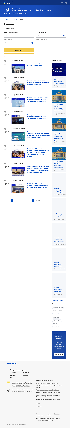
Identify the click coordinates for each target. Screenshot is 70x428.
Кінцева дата (8, 39)
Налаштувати (59, 354)
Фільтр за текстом (41, 39)
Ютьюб (13, 375)
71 (36, 200)
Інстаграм (26, 375)
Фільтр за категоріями (11, 32)
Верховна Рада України (20, 13)
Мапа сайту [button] (12, 364)
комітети (55, 323)
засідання (56, 317)
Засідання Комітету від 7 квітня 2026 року (58, 264)
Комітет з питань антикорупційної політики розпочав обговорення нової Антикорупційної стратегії (38, 82)
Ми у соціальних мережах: (18, 370)
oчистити (19, 55)
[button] (19, 35)
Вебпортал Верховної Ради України (44, 380)
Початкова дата (41, 32)
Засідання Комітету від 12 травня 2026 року (59, 239)
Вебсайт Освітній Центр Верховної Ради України (48, 392)
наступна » (42, 200)
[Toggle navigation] (2, 2)
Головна (6, 19)
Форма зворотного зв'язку (24, 386)
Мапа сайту (39, 406)
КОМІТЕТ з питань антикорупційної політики (31, 10)
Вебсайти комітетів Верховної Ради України (47, 383)
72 (39, 200)
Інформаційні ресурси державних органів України (48, 399)
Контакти (38, 403)
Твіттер (26, 372)
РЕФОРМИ (55, 314)
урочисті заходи (58, 307)
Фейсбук (13, 372)
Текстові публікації (14, 19)
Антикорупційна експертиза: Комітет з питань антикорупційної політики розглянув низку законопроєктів (38, 99)
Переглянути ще (57, 300)
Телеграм (13, 378)
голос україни (57, 320)
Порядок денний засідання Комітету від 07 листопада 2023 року (58, 136)
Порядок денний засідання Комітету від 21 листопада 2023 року (58, 108)
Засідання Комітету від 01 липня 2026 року (58, 190)
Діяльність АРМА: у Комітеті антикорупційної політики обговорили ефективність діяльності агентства (38, 185)
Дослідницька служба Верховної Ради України (47, 390)
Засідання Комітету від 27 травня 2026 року (59, 214)
